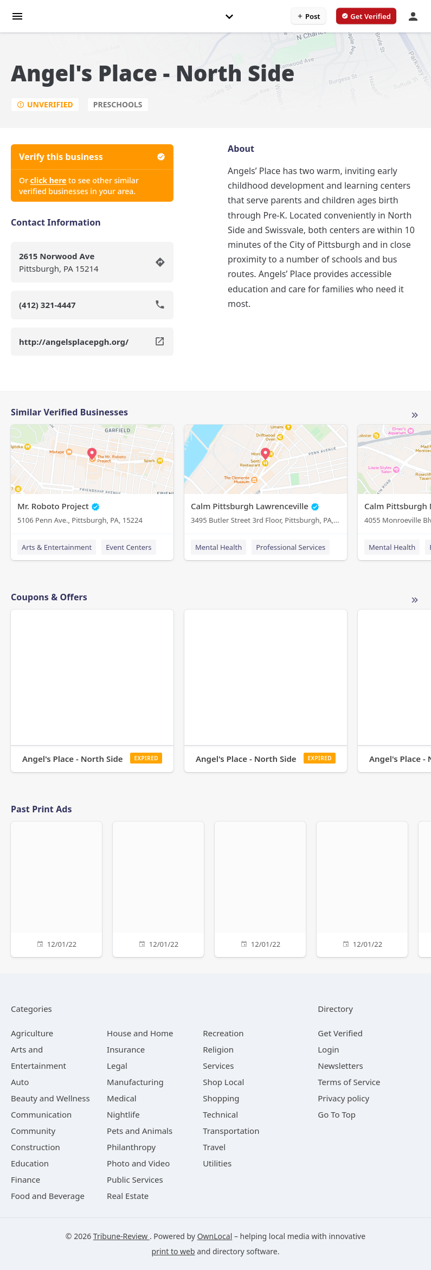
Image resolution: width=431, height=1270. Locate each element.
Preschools (118, 104)
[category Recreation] (223, 1033)
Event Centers (128, 547)
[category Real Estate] (128, 1195)
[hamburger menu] (17, 15)
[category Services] (218, 1065)
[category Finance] (25, 1179)
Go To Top (337, 1114)
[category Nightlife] (123, 1114)
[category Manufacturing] (135, 1081)
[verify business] (366, 16)
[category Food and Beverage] (48, 1195)
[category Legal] (117, 1065)
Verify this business (92, 157)
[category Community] (33, 1130)
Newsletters (340, 1065)
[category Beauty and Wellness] (50, 1098)
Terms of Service (349, 1081)
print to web (173, 1251)
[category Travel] (214, 1146)
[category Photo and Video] (138, 1163)
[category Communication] (41, 1114)
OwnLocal (215, 1236)
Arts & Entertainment (57, 547)
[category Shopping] (221, 1098)
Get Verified (340, 1033)
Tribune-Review (121, 1236)
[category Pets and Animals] (139, 1130)
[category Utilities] (217, 1163)
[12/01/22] (56, 888)
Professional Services (290, 547)
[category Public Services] (135, 1179)
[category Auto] (20, 1081)
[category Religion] (218, 1049)
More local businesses (414, 415)
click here (48, 180)
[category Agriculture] (32, 1033)
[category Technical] (220, 1114)
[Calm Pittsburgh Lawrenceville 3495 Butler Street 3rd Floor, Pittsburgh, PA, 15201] (265, 477)
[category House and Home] (140, 1033)
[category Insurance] (126, 1049)
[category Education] (30, 1163)
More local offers (414, 600)
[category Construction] (35, 1146)
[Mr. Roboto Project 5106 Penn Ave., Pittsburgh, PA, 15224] (92, 477)
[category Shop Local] (223, 1081)
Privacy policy (343, 1098)
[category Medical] (122, 1098)
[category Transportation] (231, 1130)
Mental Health (218, 547)
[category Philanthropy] (131, 1146)
